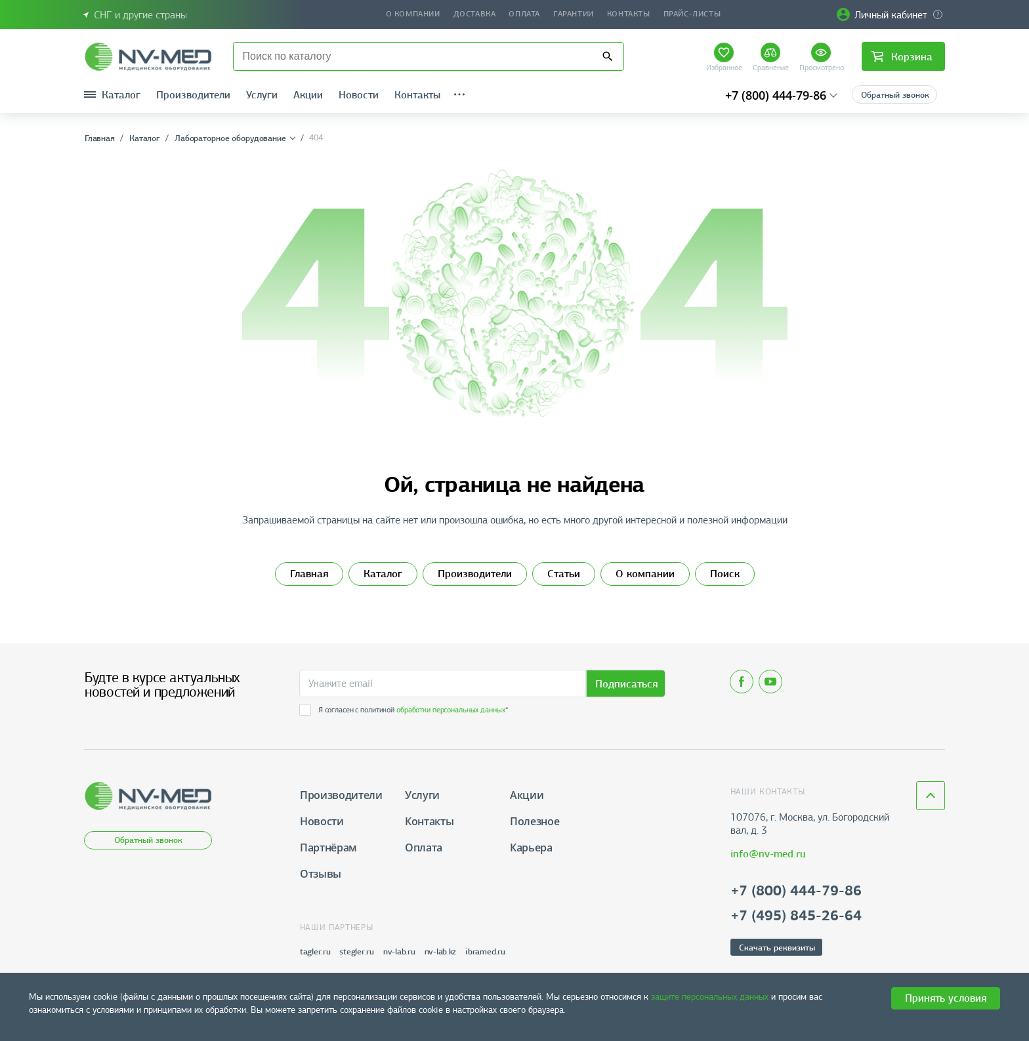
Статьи (563, 574)
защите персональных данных (709, 996)
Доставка (474, 14)
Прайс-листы (692, 14)
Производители (475, 574)
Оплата (524, 14)
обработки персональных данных (450, 709)
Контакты (628, 14)
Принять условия (945, 998)
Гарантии (573, 14)
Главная (309, 574)
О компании (413, 14)
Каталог (383, 574)
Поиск (725, 574)
